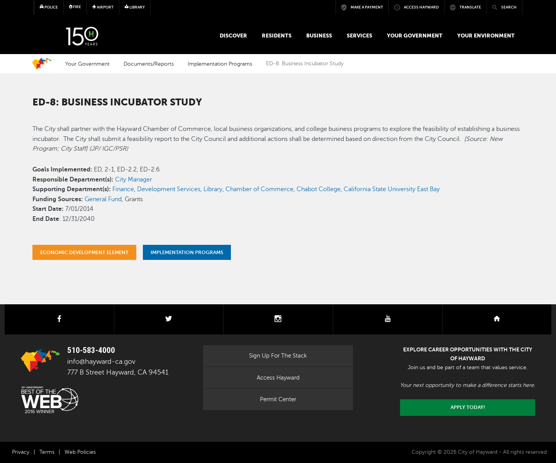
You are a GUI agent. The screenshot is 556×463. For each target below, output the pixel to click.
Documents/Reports (149, 64)
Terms (46, 452)
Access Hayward (278, 377)
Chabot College (319, 189)
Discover (233, 35)
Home (41, 63)
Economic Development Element (84, 252)
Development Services (168, 189)
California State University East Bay (392, 189)
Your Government (414, 35)
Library (212, 189)
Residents (277, 35)
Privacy (20, 452)
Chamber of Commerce (259, 189)
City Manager (133, 179)
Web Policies (80, 452)
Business (319, 35)
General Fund (103, 199)
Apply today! (468, 407)
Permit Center (278, 399)
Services (359, 35)
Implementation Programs (220, 64)
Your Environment (486, 35)
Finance (123, 189)
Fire (75, 7)
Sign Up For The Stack (278, 355)
